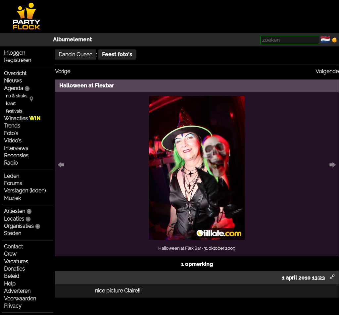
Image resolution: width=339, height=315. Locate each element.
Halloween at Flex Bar (179, 248)
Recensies (16, 155)
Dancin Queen (75, 54)
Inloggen (14, 53)
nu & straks (16, 95)
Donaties (14, 269)
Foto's (11, 133)
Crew (10, 254)
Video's (13, 140)
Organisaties (19, 226)
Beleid (11, 276)
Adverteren (17, 291)
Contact (13, 246)
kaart (11, 103)
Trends (12, 126)
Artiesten (14, 211)
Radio (11, 163)
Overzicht (15, 73)
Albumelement (72, 39)
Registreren (17, 60)
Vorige (62, 71)
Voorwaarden (20, 298)
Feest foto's (117, 54)
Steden (12, 233)
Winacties (22, 118)
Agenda (13, 88)
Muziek (12, 198)
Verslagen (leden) (25, 190)
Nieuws (13, 81)
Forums (13, 183)
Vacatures (16, 261)
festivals (14, 111)
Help (10, 284)
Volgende (327, 71)
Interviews (16, 148)
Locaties (14, 219)
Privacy (13, 306)
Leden (11, 176)
